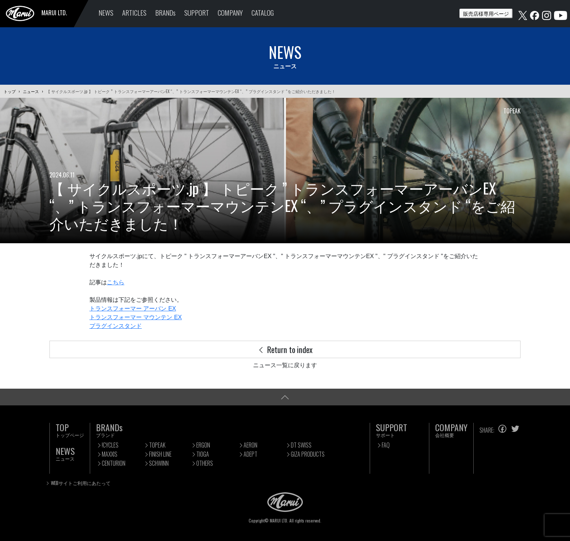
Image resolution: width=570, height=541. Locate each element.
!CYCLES (110, 445)
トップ (10, 91)
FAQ (386, 445)
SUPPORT (196, 12)
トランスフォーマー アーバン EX (132, 308)
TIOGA (202, 454)
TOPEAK (157, 445)
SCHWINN (159, 463)
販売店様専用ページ (486, 13)
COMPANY (230, 12)
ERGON (203, 445)
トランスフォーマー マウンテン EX (135, 317)
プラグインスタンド (115, 326)
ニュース (31, 91)
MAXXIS (109, 454)
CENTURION (113, 463)
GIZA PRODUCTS (308, 454)
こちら (115, 282)
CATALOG (263, 12)
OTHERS (204, 463)
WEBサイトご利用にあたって (81, 483)
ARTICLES (134, 12)
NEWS (106, 12)
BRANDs (165, 12)
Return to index (285, 349)
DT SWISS (301, 445)
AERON (250, 445)
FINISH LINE (160, 454)
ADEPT (250, 454)
